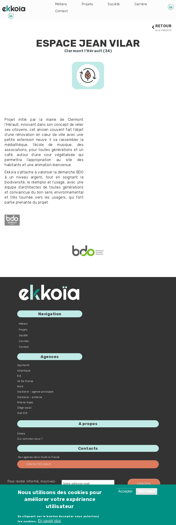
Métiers (61, 4)
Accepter (125, 491)
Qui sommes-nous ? (30, 439)
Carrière (62, 12)
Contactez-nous (38, 464)
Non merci (146, 491)
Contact (90, 12)
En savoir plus (49, 521)
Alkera (21, 433)
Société (116, 4)
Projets (89, 4)
